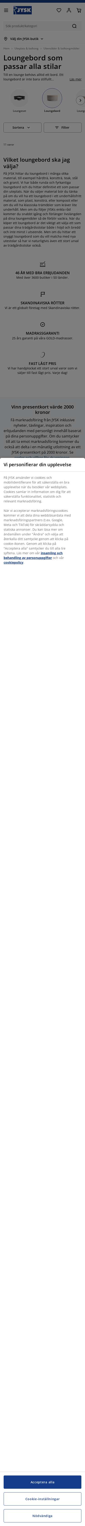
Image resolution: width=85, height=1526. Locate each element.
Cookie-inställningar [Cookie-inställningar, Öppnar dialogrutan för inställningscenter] (42, 1499)
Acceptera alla (43, 1482)
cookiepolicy (13, 562)
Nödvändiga (42, 1516)
